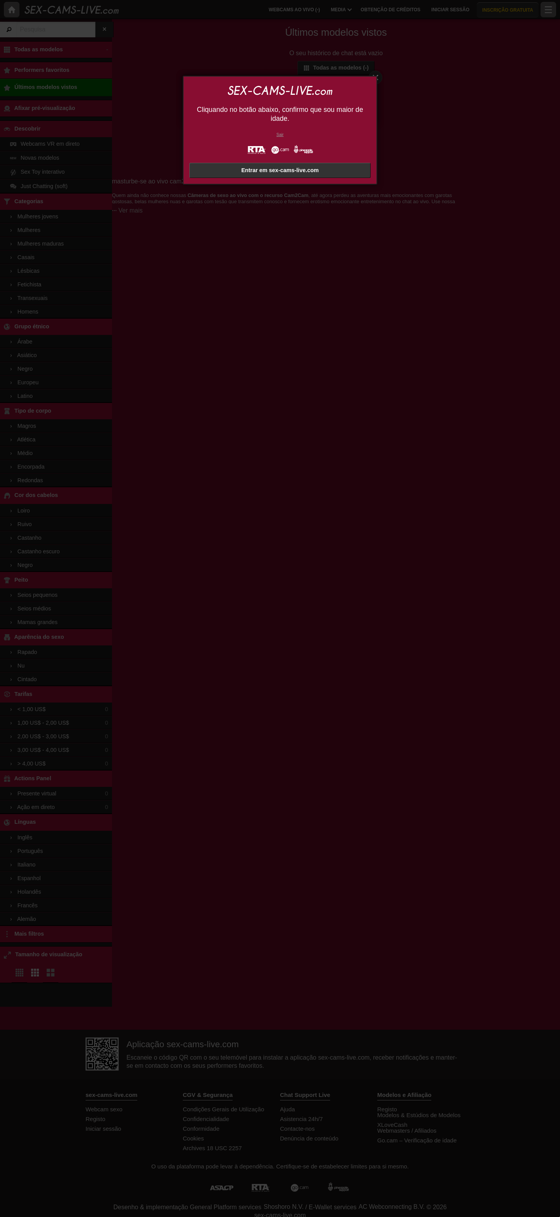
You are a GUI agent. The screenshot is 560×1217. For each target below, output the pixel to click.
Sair (280, 135)
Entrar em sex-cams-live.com (279, 170)
